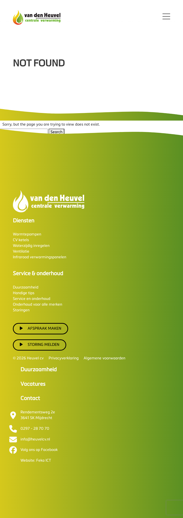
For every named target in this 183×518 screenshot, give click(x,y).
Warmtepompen (27, 234)
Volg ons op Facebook (39, 450)
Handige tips (23, 293)
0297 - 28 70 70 (34, 429)
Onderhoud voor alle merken (37, 305)
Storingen (21, 310)
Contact (30, 398)
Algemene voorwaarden (104, 358)
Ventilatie (21, 252)
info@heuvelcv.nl (35, 439)
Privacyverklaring (64, 358)
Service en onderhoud (31, 299)
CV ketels (21, 240)
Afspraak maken (40, 328)
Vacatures (32, 384)
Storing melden (39, 344)
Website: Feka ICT (35, 461)
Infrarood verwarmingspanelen (39, 257)
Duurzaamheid (25, 287)
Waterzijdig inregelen (31, 246)
